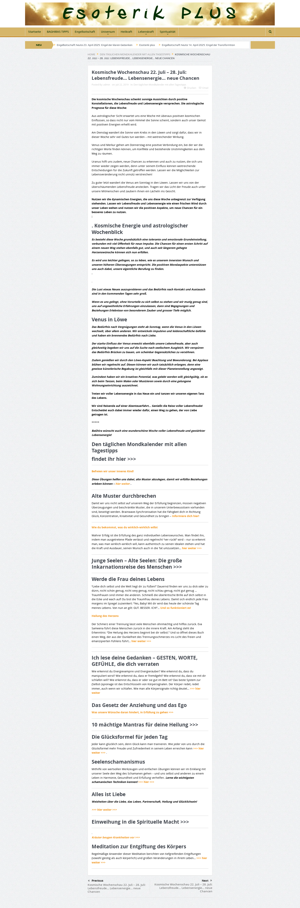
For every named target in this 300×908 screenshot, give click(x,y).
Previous (95, 881)
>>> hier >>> (146, 782)
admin (106, 84)
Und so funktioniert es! (175, 608)
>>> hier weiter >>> (104, 809)
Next (207, 881)
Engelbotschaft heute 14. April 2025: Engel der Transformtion (198, 44)
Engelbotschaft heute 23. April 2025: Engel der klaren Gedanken (94, 44)
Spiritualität (167, 31)
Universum (108, 31)
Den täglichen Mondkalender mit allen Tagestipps (160, 84)
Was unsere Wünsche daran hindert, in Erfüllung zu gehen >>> (132, 712)
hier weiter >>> (192, 548)
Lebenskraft (146, 31)
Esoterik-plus (147, 44)
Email (203, 87)
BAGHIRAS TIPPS (58, 31)
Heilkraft (126, 31)
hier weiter (122, 483)
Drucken (190, 87)
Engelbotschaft (85, 31)
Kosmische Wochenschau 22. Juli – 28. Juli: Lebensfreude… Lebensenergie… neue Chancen (117, 888)
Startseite (34, 31)
